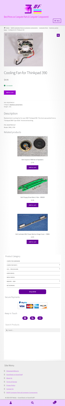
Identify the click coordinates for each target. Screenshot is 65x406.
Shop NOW (32, 292)
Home (7, 28)
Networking (11, 285)
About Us (9, 378)
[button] (58, 35)
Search (32, 403)
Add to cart (10, 92)
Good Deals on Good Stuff (14, 374)
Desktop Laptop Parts (16, 104)
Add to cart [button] (32, 167)
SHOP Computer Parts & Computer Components (24, 28)
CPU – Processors (12, 269)
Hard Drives (10, 273)
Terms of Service (11, 382)
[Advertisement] (32, 345)
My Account (11, 403)
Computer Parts (43, 28)
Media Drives (11, 277)
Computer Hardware (13, 261)
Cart (50, 401)
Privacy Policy (10, 385)
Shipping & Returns (12, 371)
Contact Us (10, 389)
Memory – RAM (11, 281)
